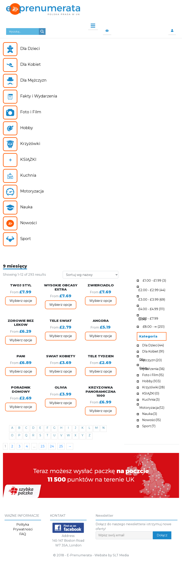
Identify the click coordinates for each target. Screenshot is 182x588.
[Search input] (23, 31)
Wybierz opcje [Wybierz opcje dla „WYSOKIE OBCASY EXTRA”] (60, 305)
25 (61, 446)
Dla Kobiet (153, 351)
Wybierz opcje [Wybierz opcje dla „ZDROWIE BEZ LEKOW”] (20, 340)
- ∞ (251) (153, 326)
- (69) (151, 299)
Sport (149, 425)
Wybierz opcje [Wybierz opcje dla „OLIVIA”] (60, 403)
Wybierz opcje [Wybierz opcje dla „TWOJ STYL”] (20, 301)
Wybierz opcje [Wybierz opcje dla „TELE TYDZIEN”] (100, 371)
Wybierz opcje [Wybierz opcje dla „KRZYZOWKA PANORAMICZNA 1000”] (100, 411)
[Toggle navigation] (91, 24)
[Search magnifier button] (42, 31)
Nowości (151, 419)
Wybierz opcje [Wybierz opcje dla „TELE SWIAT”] (60, 336)
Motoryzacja (151, 407)
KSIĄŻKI (150, 393)
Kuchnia (151, 399)
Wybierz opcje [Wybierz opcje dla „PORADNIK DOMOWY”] (20, 407)
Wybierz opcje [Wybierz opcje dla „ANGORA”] (100, 336)
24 (52, 446)
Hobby (151, 380)
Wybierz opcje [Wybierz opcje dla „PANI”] (20, 371)
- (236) (148, 318)
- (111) (151, 308)
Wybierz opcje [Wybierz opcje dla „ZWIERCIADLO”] (100, 301)
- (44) (151, 289)
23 (43, 446)
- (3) (154, 280)
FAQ (22, 534)
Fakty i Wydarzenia (152, 368)
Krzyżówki (153, 386)
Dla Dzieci (153, 344)
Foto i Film (153, 374)
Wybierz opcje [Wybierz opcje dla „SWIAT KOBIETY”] (60, 371)
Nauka (149, 413)
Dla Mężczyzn (150, 359)
